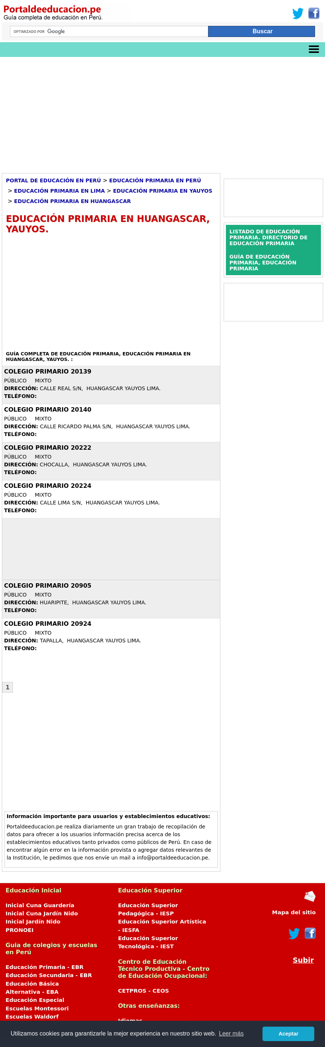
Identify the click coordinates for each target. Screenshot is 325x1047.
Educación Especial (35, 1000)
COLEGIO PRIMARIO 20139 (47, 371)
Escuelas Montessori (37, 1008)
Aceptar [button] (288, 1034)
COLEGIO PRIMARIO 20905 (47, 585)
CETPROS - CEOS (143, 990)
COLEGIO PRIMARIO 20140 (47, 409)
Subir (303, 960)
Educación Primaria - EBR (45, 967)
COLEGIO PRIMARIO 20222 (47, 447)
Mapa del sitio (294, 912)
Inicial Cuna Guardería (40, 905)
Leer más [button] (231, 1033)
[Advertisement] (162, 112)
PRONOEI (20, 930)
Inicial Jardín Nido (33, 921)
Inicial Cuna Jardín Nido (42, 913)
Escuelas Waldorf (32, 1016)
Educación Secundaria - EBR (49, 975)
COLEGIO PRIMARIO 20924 (47, 623)
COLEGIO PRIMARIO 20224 (47, 485)
